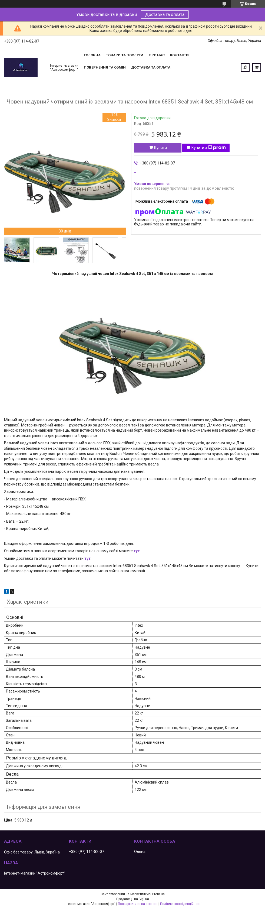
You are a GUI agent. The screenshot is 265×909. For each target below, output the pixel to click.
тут (137, 551)
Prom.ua (158, 894)
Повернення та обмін (105, 67)
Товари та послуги (124, 55)
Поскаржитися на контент (138, 904)
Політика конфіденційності (180, 904)
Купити (160, 147)
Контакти (179, 55)
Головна (92, 55)
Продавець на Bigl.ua (132, 899)
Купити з (208, 147)
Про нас (157, 55)
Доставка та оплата (164, 14)
